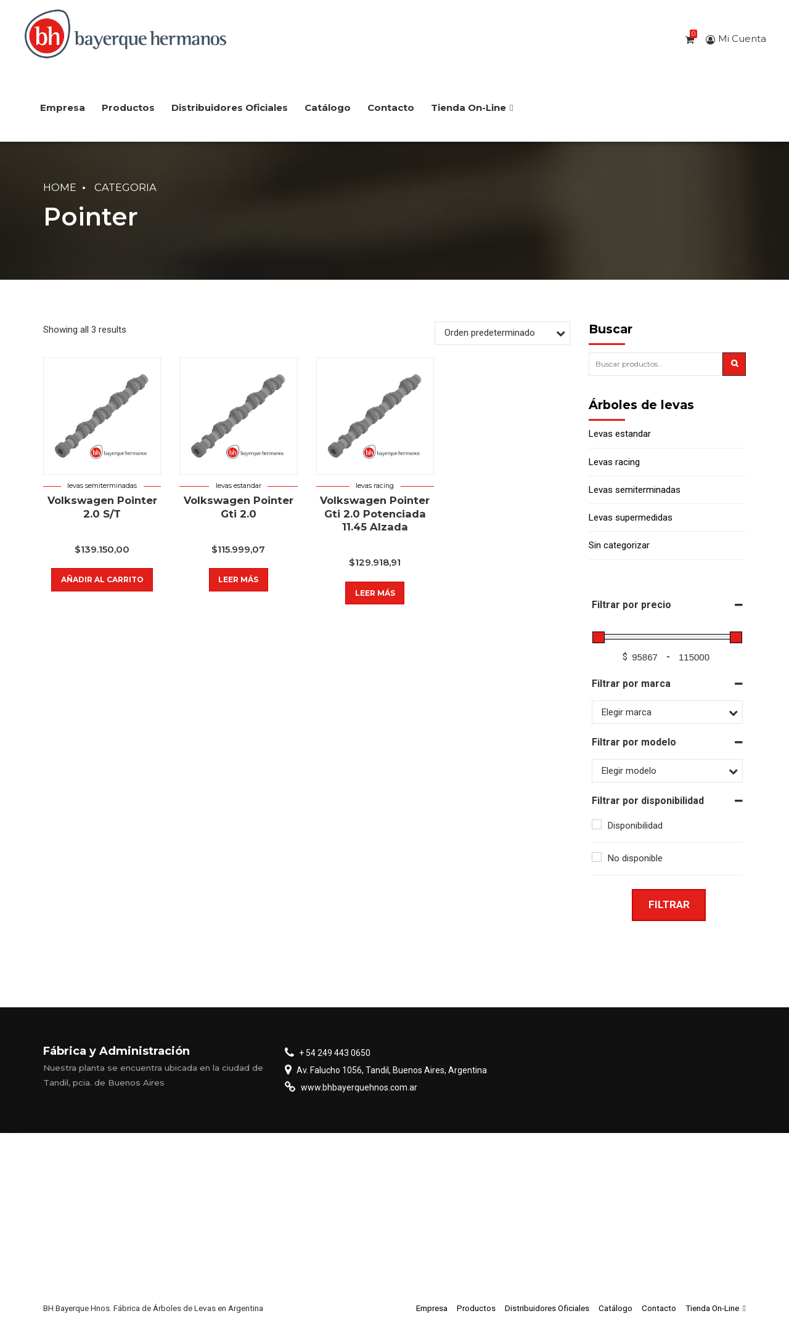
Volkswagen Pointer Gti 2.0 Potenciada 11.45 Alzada (375, 513)
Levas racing (375, 486)
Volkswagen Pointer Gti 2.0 (238, 506)
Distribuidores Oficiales (229, 107)
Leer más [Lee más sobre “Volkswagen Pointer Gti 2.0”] (238, 579)
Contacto (390, 107)
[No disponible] (597, 857)
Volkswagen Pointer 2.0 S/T (102, 506)
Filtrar (669, 904)
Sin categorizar (619, 545)
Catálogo (328, 107)
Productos (128, 107)
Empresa (62, 107)
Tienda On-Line (472, 107)
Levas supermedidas (630, 517)
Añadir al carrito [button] (102, 579)
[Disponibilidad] (597, 824)
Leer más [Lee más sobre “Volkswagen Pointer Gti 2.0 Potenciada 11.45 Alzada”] (375, 593)
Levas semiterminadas (102, 486)
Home (59, 187)
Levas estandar (238, 486)
